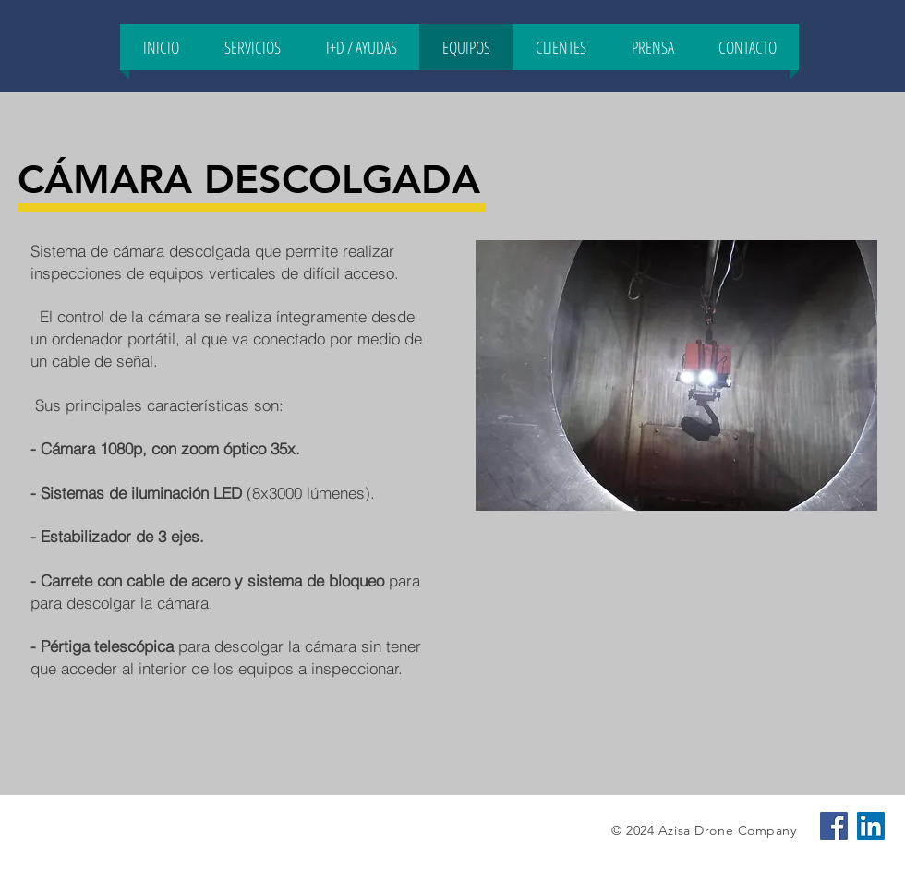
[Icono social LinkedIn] (871, 826)
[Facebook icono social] (834, 826)
